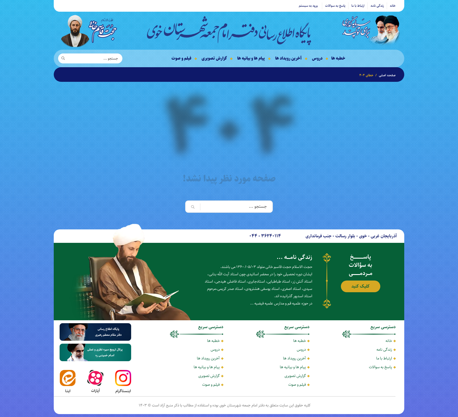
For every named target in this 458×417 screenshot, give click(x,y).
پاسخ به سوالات (335, 5)
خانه (392, 5)
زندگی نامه (377, 5)
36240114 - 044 (265, 236)
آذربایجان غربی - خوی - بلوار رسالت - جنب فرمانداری (351, 236)
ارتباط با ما (358, 5)
